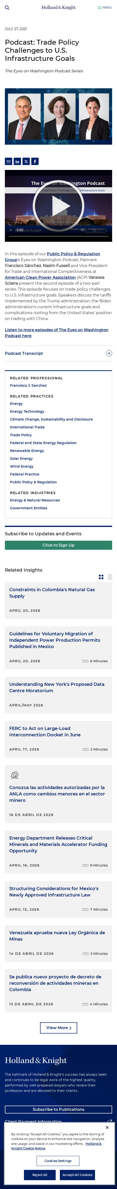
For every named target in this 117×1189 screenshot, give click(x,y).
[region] (59, 1153)
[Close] (107, 1127)
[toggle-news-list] (110, 577)
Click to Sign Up (58, 545)
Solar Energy (21, 458)
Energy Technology (27, 411)
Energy (16, 403)
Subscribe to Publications (58, 1109)
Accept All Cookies (77, 1175)
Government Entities (28, 508)
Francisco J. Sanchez (28, 385)
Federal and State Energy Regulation (43, 443)
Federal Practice (24, 474)
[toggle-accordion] (58, 353)
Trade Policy (21, 435)
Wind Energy (21, 466)
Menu (107, 7)
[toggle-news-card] (101, 577)
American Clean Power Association (40, 277)
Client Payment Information (33, 1121)
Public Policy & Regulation (33, 482)
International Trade (27, 427)
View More (57, 1027)
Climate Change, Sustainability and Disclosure (51, 419)
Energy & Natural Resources (35, 500)
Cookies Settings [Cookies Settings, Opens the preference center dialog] (57, 1161)
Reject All (39, 1175)
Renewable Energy (27, 450)
